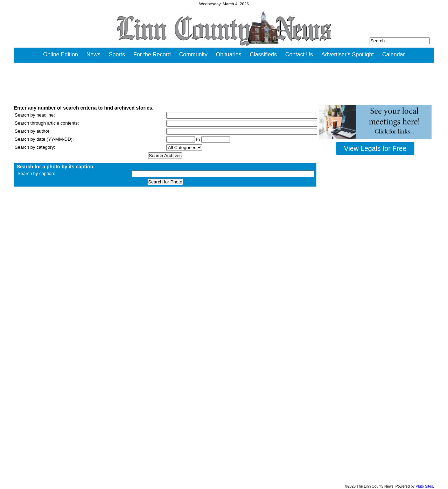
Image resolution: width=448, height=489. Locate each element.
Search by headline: (35, 115)
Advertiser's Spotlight (347, 54)
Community (193, 54)
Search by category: (35, 147)
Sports (117, 54)
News (93, 54)
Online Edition (60, 54)
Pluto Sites (424, 486)
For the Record (152, 54)
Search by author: (33, 131)
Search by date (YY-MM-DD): (44, 139)
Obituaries (228, 54)
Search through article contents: (47, 123)
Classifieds (263, 54)
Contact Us (299, 54)
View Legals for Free (375, 148)
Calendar (393, 54)
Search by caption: (36, 173)
